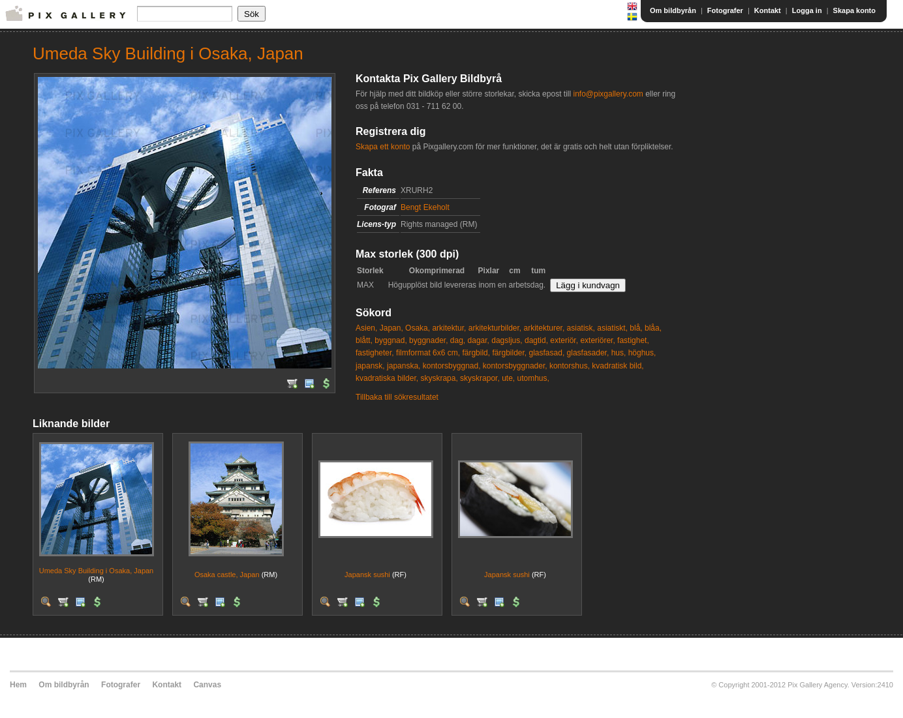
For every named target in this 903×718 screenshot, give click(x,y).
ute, (508, 378)
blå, (636, 328)
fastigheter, (375, 352)
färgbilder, (509, 352)
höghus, (642, 352)
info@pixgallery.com (608, 93)
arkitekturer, (544, 328)
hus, (618, 352)
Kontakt (767, 10)
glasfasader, (588, 352)
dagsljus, (506, 340)
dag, (457, 340)
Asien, (366, 328)
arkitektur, (449, 328)
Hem (18, 684)
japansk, (370, 365)
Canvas (207, 684)
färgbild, (476, 352)
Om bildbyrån (673, 10)
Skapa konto (854, 10)
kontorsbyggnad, (452, 365)
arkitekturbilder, (494, 328)
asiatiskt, (612, 328)
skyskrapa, (438, 378)
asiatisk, (581, 328)
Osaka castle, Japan (227, 574)
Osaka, (417, 328)
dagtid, (536, 340)
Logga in (807, 10)
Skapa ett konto (383, 146)
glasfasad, (547, 352)
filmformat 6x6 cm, (428, 352)
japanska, (403, 365)
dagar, (478, 340)
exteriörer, (597, 340)
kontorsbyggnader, (515, 365)
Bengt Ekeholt (425, 207)
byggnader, (428, 340)
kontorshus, (569, 365)
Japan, (391, 328)
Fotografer (725, 10)
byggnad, (390, 340)
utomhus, (533, 378)
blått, (364, 340)
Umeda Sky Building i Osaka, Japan (96, 571)
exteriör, (564, 340)
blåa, (653, 328)
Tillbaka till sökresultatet (397, 397)
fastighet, (633, 340)
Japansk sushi (367, 574)
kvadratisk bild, (617, 365)
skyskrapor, (480, 378)
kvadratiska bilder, (387, 378)
